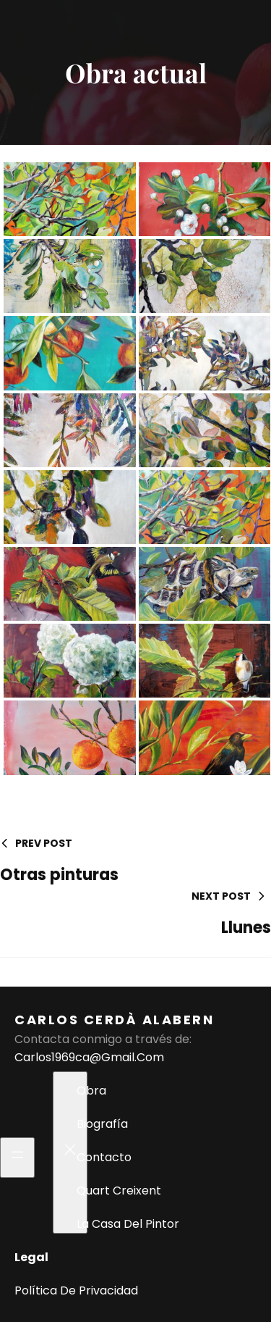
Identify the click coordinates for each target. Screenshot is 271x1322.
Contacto (104, 1157)
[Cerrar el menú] (70, 1152)
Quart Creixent (119, 1190)
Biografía (102, 1124)
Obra (91, 1090)
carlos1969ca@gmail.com (89, 1057)
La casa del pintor (128, 1224)
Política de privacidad (76, 1290)
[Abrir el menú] (17, 1157)
